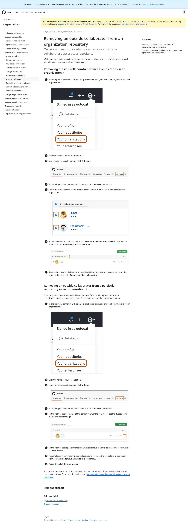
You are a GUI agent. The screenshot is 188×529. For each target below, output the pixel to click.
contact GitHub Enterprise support (132, 24)
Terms (63, 520)
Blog (105, 520)
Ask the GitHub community (56, 501)
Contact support (51, 504)
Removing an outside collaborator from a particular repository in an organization (80, 287)
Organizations (11, 24)
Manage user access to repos (68, 31)
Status (78, 520)
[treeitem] (20, 33)
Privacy (71, 520)
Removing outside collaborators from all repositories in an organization (84, 71)
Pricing (85, 520)
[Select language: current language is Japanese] (184, 12)
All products (8, 20)
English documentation (155, 4)
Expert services (96, 520)
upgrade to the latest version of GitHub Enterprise (77, 24)
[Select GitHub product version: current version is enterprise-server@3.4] (34, 12)
